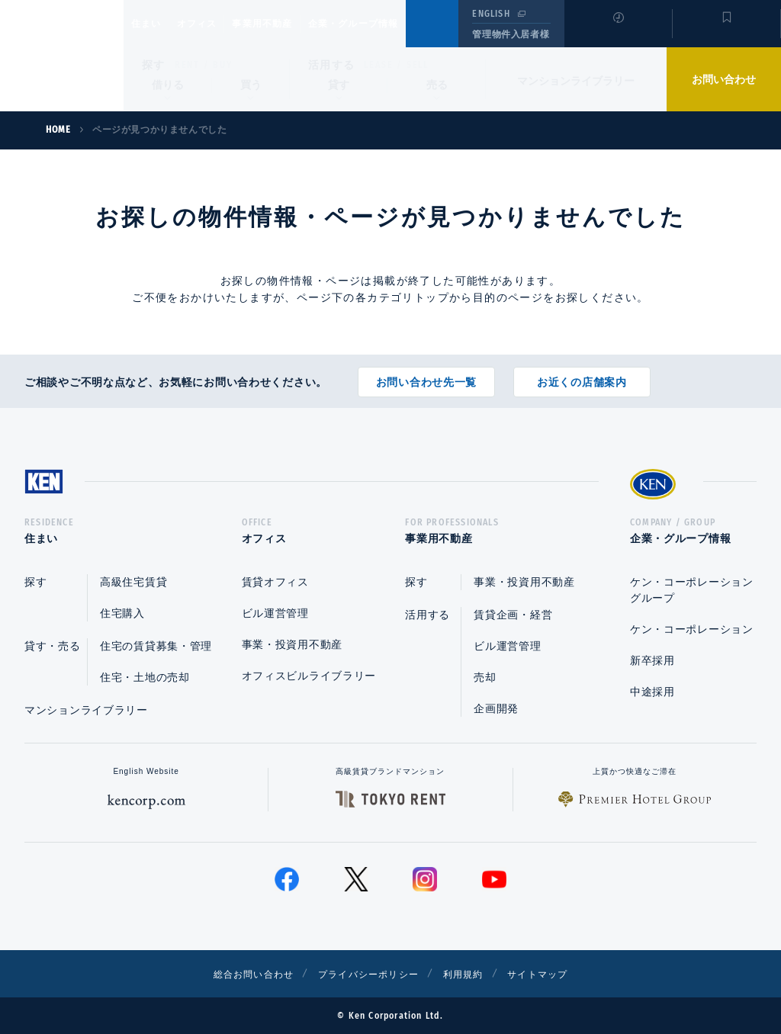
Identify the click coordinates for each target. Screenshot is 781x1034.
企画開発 (496, 708)
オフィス (216, 23)
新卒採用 (652, 660)
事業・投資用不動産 (292, 644)
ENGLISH (490, 13)
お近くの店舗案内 (582, 377)
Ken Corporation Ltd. (61, 55)
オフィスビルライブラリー (309, 676)
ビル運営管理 (275, 613)
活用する (331, 65)
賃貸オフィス (275, 582)
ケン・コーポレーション (692, 629)
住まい (153, 23)
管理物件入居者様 (510, 34)
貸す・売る (52, 646)
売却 (485, 677)
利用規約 (473, 974)
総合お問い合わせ (237, 974)
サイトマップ (556, 974)
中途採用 (652, 692)
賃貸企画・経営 (513, 615)
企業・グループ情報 (399, 23)
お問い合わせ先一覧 (426, 377)
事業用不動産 (295, 23)
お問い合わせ (724, 79)
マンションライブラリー (576, 81)
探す (154, 65)
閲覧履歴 (616, 33)
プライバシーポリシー (367, 974)
